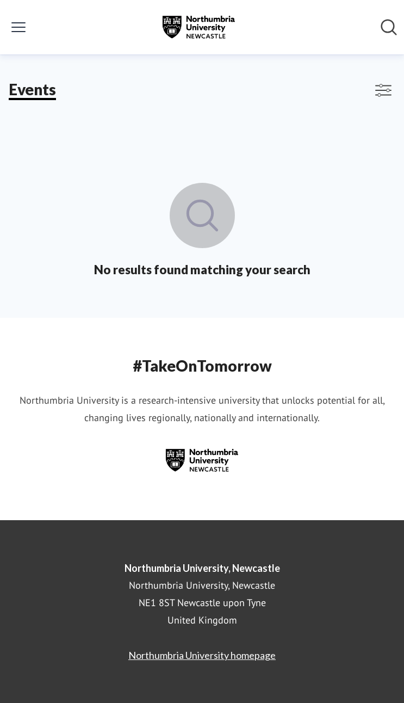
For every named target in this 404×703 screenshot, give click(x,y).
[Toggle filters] (383, 90)
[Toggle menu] (18, 27)
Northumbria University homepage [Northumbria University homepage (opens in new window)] (202, 655)
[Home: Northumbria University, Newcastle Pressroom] (198, 27)
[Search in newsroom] (388, 27)
